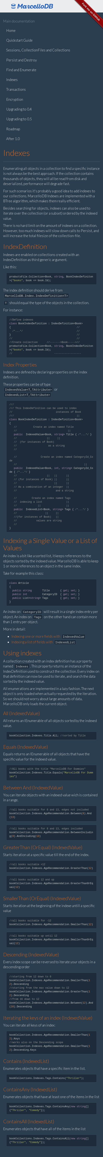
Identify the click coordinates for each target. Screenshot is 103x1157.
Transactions (16, 89)
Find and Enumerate (21, 70)
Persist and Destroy (21, 60)
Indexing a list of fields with (43, 642)
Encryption (14, 99)
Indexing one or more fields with (48, 636)
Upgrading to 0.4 (19, 109)
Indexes (12, 79)
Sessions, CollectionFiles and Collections (38, 50)
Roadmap (13, 129)
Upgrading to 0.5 (19, 119)
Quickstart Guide (19, 40)
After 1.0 (13, 139)
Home (11, 30)
